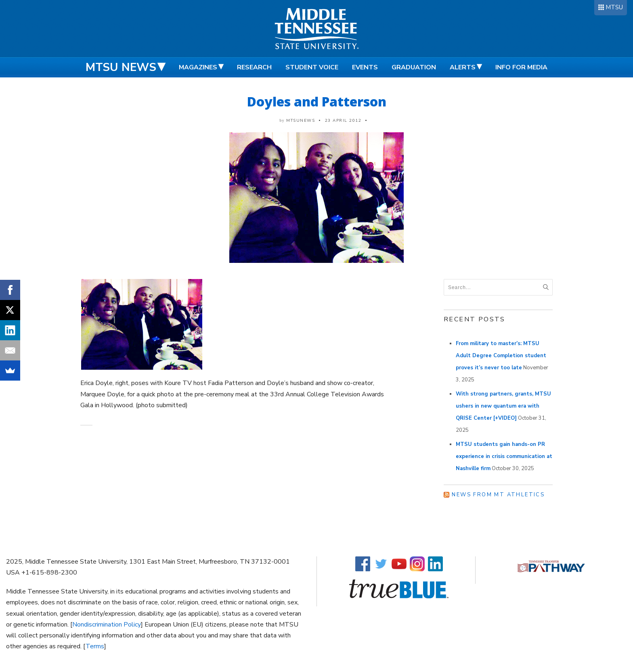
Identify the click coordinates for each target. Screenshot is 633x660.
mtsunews (300, 120)
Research (254, 67)
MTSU (614, 7)
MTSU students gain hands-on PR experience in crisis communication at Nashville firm (504, 456)
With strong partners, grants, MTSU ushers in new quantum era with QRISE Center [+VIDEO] (503, 406)
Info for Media (521, 67)
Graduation (414, 67)
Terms (95, 646)
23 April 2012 (343, 120)
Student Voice (311, 67)
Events (365, 67)
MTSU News (121, 67)
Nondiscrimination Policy (106, 624)
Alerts (463, 67)
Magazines (198, 67)
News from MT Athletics (498, 494)
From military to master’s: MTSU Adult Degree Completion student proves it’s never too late (501, 355)
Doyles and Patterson (316, 101)
